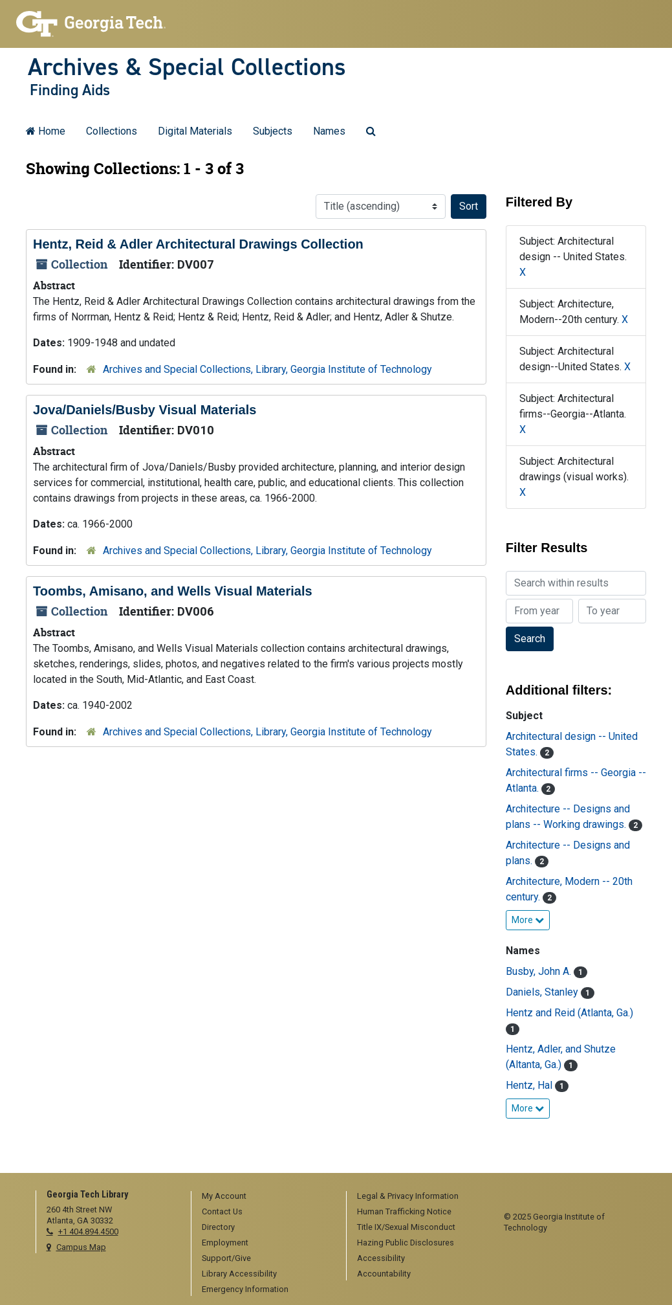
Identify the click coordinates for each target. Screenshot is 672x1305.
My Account (224, 1196)
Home (45, 131)
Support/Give (226, 1258)
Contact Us (222, 1211)
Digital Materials (195, 131)
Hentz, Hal (530, 1085)
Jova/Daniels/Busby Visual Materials (144, 410)
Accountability (384, 1273)
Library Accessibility (239, 1273)
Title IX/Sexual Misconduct (406, 1227)
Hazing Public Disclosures (405, 1242)
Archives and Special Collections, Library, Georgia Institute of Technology (267, 369)
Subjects (272, 131)
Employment (225, 1242)
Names (329, 131)
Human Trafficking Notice (404, 1211)
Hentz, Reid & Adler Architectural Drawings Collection (198, 244)
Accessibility (381, 1258)
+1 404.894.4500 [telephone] (88, 1231)
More (528, 920)
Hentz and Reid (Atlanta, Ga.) (569, 1013)
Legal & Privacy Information (408, 1196)
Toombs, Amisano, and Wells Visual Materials (172, 591)
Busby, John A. (540, 971)
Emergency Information (245, 1289)
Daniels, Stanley (543, 992)
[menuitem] (264, 1197)
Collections (111, 131)
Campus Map (81, 1247)
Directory (218, 1227)
